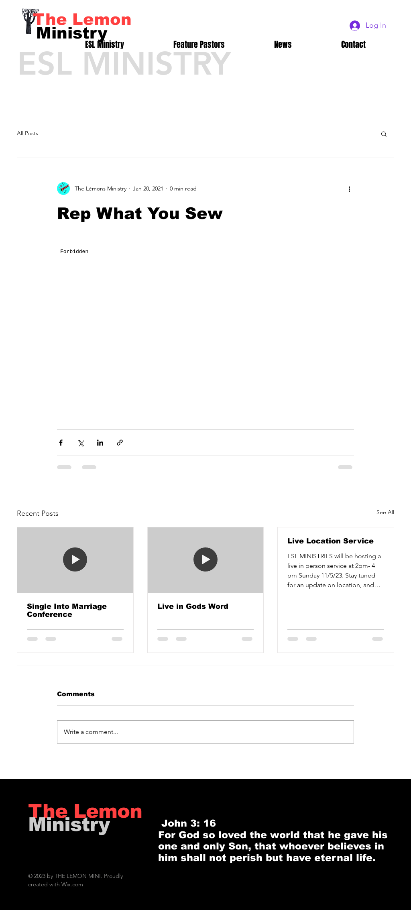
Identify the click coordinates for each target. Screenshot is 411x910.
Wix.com (72, 884)
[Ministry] (72, 33)
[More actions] (349, 188)
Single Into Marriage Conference (67, 610)
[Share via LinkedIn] (100, 442)
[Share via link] (120, 442)
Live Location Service (330, 541)
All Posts (27, 133)
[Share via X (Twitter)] (80, 442)
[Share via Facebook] (61, 442)
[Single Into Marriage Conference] (75, 559)
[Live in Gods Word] (206, 559)
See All (385, 512)
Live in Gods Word (192, 606)
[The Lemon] (82, 19)
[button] (384, 133)
